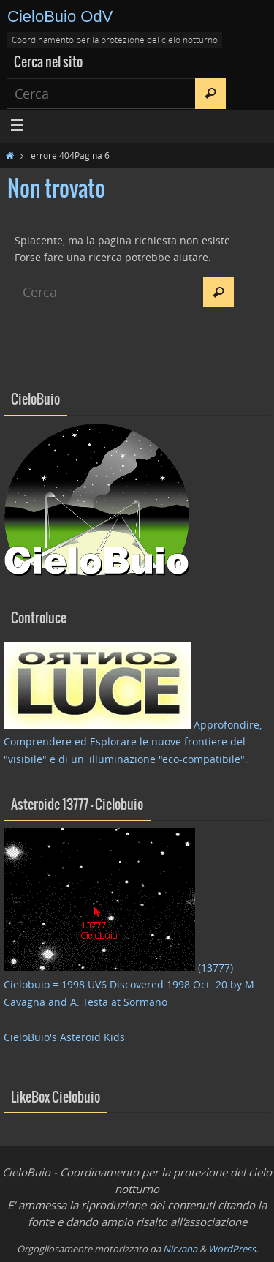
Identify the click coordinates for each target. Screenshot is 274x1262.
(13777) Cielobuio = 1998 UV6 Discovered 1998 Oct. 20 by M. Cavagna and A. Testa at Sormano (130, 985)
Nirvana (180, 1248)
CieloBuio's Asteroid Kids (64, 1037)
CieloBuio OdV (60, 16)
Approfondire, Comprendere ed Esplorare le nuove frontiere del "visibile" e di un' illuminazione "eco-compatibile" (133, 742)
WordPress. (233, 1248)
